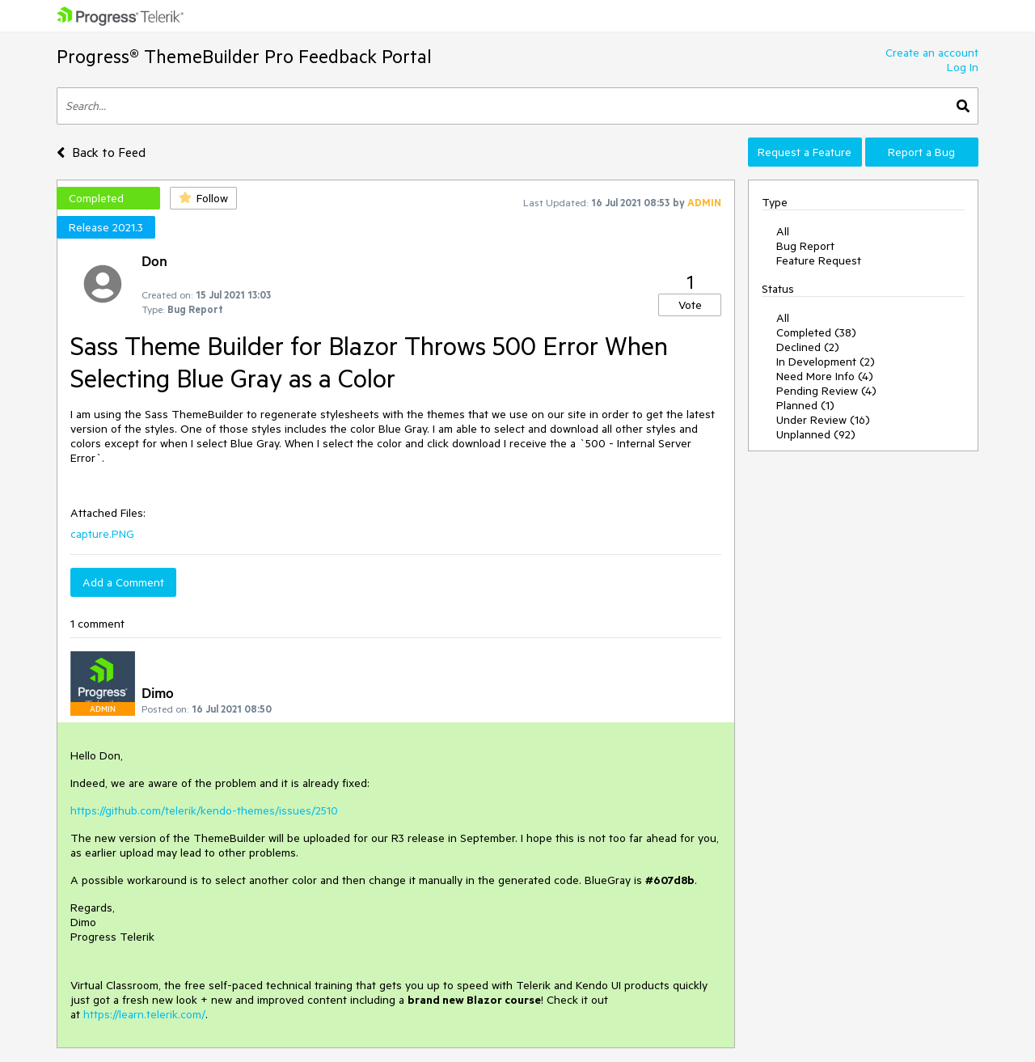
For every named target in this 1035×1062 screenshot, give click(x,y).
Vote (690, 305)
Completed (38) (816, 332)
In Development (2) (825, 361)
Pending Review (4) (826, 390)
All (782, 231)
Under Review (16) (823, 420)
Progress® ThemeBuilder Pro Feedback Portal (244, 56)
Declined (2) (807, 347)
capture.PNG (102, 534)
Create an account (931, 52)
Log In (962, 67)
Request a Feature (804, 152)
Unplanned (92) (815, 434)
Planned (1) (805, 405)
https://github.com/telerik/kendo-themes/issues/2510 (204, 810)
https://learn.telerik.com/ (144, 1014)
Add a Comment (123, 582)
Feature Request (818, 260)
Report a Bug (921, 152)
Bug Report (805, 246)
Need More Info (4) (824, 376)
